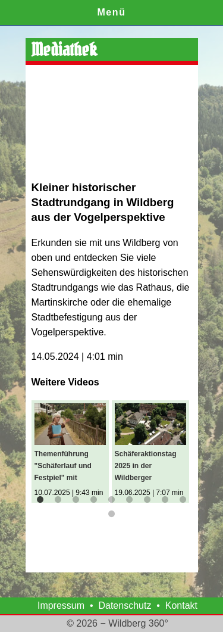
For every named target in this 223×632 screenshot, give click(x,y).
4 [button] (94, 500)
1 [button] (40, 500)
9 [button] (183, 500)
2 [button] (58, 500)
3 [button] (76, 500)
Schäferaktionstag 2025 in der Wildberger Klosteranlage (146, 467)
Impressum (60, 605)
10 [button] (112, 514)
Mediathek (64, 49)
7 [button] (147, 500)
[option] (72, 451)
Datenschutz (124, 605)
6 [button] (130, 500)
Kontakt (181, 605)
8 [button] (165, 500)
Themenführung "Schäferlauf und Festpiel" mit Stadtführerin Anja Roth (65, 467)
